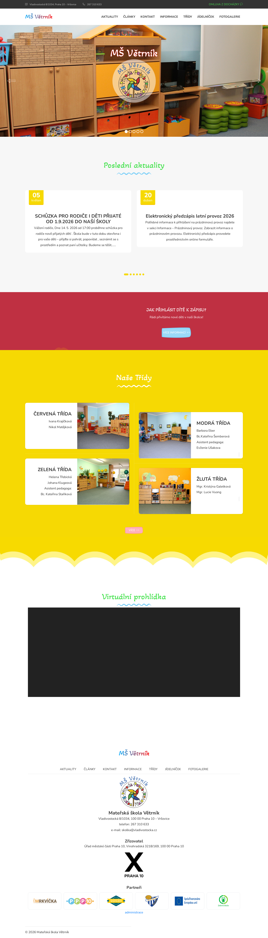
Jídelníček (173, 769)
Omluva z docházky (226, 4)
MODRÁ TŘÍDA (213, 423)
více (134, 530)
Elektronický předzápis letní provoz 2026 (190, 216)
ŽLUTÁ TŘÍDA (212, 479)
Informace (133, 769)
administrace (134, 912)
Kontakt (110, 769)
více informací (176, 332)
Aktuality (68, 769)
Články (89, 769)
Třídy (153, 769)
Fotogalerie (198, 769)
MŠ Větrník (38, 16)
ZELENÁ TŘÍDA (55, 469)
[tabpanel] (78, 221)
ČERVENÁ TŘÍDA (53, 414)
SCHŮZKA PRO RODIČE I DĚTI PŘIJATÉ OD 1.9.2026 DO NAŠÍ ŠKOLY (78, 218)
